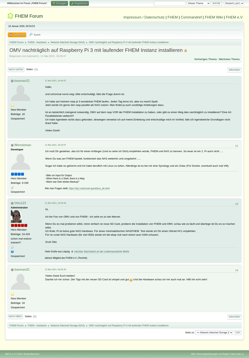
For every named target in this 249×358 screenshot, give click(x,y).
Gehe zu (189, 332)
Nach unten (16, 69)
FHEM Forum (29, 16)
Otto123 (20, 203)
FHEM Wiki (214, 17)
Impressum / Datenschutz (144, 17)
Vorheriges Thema (205, 59)
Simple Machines (31, 354)
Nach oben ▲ (237, 354)
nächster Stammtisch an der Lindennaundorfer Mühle (101, 251)
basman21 (22, 80)
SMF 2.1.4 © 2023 (13, 354)
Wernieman (22, 145)
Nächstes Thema (229, 59)
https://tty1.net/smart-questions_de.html (89, 188)
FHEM (172, 17)
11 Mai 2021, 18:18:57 (55, 145)
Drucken (234, 70)
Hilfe (193, 354)
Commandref (191, 17)
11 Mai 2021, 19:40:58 (55, 203)
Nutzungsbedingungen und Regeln (213, 354)
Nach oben (15, 316)
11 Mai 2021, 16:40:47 (55, 80)
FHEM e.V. (234, 17)
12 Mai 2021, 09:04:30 (55, 269)
